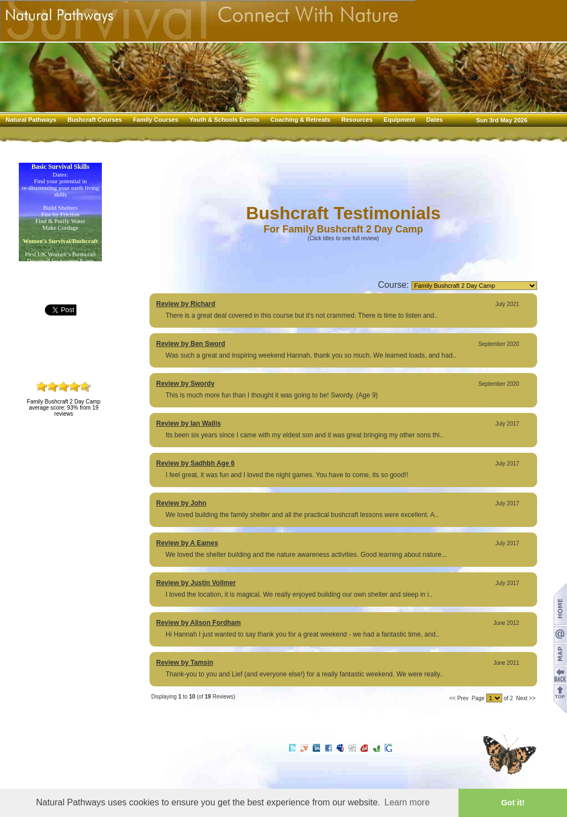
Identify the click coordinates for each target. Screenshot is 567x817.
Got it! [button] (512, 802)
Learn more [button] (407, 802)
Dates (434, 119)
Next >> (525, 698)
